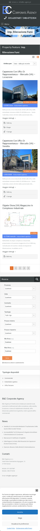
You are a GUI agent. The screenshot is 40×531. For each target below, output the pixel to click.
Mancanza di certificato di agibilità (14, 438)
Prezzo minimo (9, 321)
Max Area (9, 348)
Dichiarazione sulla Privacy (24, 528)
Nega (20, 518)
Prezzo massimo (10, 330)
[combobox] (24, 63)
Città (6, 294)
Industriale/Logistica (11, 382)
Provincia (7, 285)
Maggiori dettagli (9, 118)
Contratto (7, 303)
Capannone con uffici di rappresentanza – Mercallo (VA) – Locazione (18, 74)
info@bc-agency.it (25, 2)
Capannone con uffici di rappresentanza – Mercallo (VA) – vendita (18, 143)
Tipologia (7, 312)
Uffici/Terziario (9, 385)
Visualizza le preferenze (20, 524)
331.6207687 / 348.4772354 (22, 18)
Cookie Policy (11, 528)
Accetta (20, 512)
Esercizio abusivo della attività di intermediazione (19, 447)
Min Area (9, 339)
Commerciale (9, 378)
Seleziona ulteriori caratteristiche (13, 362)
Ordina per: (8, 63)
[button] (37, 490)
